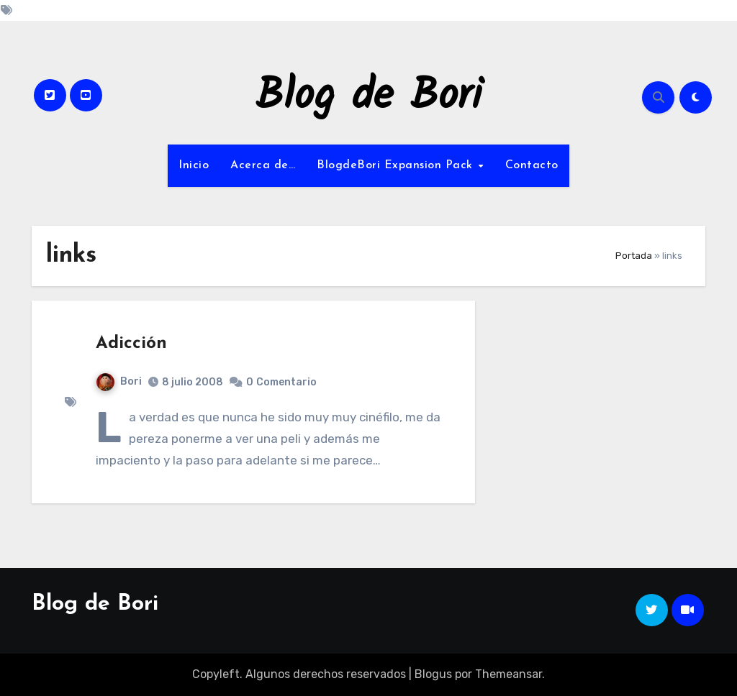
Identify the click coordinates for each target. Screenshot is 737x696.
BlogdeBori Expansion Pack (396, 165)
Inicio (193, 165)
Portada (633, 255)
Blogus (433, 674)
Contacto (532, 165)
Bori (119, 381)
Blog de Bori (369, 97)
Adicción (131, 343)
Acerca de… (262, 165)
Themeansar (508, 674)
